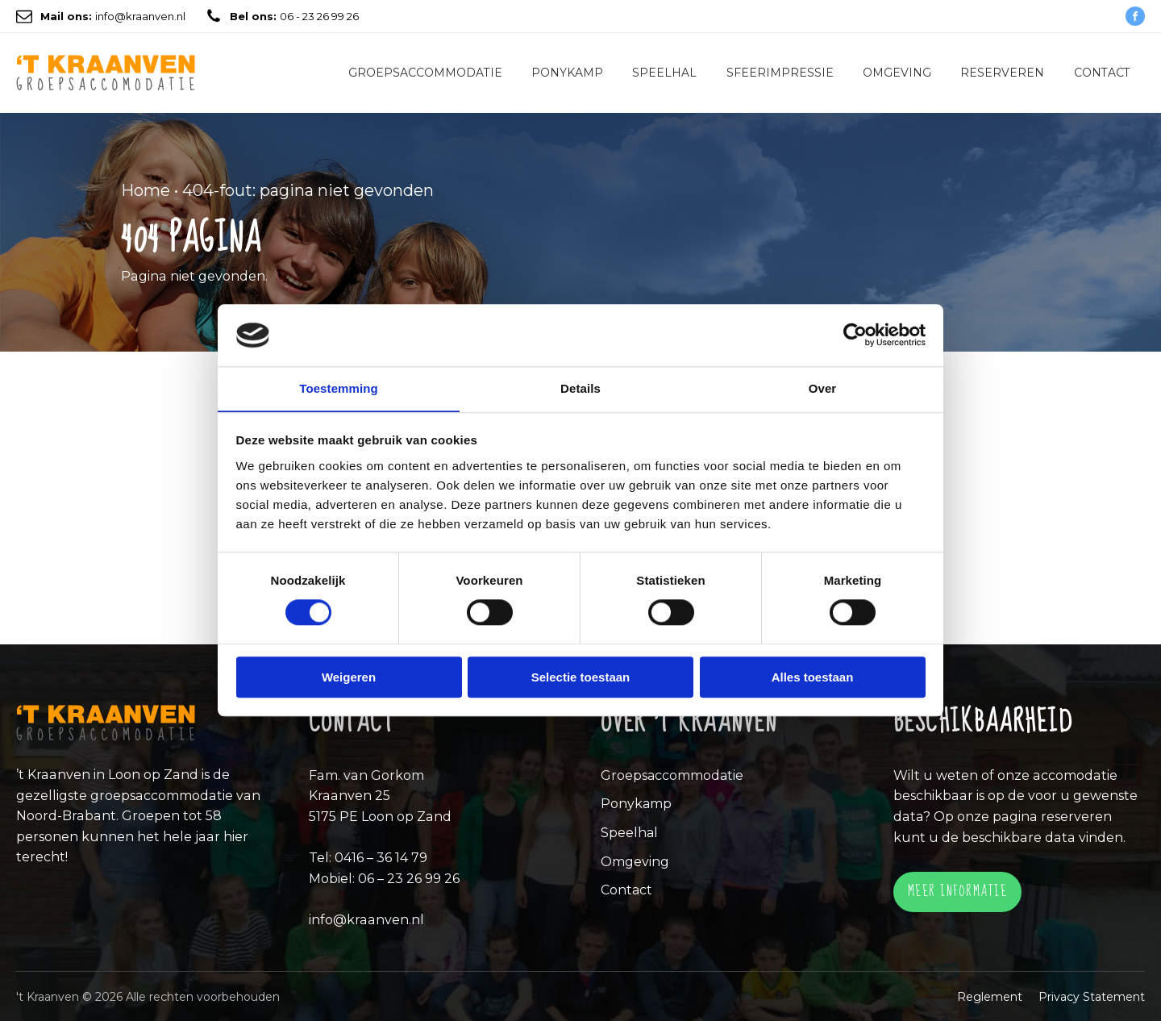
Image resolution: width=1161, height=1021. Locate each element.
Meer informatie (958, 890)
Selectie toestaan (580, 677)
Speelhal (664, 72)
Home (145, 190)
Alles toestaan (813, 677)
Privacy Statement (1091, 996)
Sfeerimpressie (780, 72)
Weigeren (349, 677)
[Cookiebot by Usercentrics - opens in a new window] (855, 335)
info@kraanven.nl (112, 16)
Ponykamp (567, 72)
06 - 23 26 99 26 (294, 16)
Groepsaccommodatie (425, 72)
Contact (1102, 72)
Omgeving (897, 72)
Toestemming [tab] (338, 388)
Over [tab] (823, 388)
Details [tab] (580, 388)
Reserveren (1002, 72)
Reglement (989, 996)
